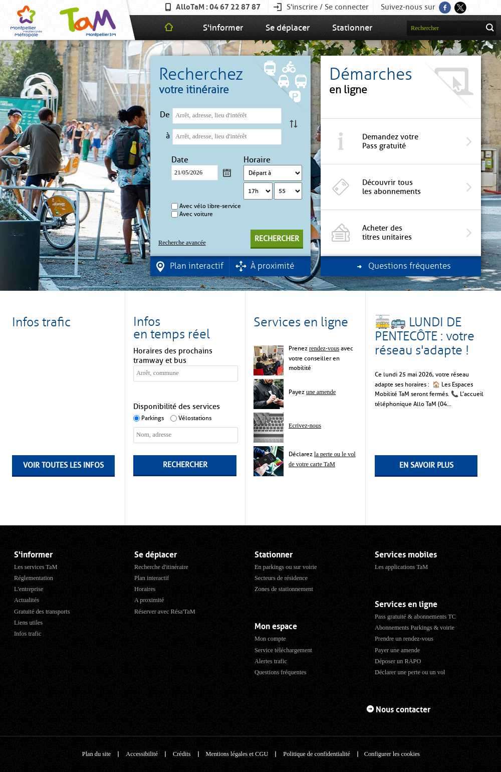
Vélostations (194, 418)
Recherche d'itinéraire (161, 566)
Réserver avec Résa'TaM (164, 611)
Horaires (144, 589)
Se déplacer (288, 27)
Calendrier (226, 172)
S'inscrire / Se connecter (328, 7)
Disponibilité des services (176, 407)
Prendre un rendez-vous (404, 638)
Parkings (152, 418)
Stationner (352, 27)
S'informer (223, 27)
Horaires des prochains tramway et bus (172, 355)
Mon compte (270, 638)
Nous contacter (403, 709)
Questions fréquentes (281, 672)
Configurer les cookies (392, 753)
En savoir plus (426, 465)
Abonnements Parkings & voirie (414, 627)
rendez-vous (324, 348)
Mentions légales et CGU (237, 753)
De (165, 115)
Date (180, 160)
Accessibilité (142, 753)
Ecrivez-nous (305, 425)
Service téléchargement (283, 650)
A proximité (149, 600)
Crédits (182, 753)
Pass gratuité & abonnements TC (415, 616)
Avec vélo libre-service (210, 206)
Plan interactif (151, 578)
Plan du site (96, 753)
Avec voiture (196, 214)
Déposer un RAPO (398, 661)
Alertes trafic (271, 661)
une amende (321, 392)
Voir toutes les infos (63, 465)
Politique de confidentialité (316, 753)
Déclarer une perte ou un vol (410, 672)
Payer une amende (397, 650)
